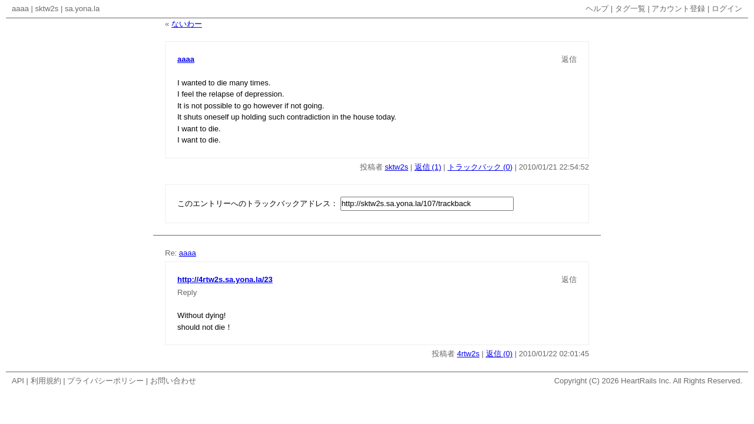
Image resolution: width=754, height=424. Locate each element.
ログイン (727, 8)
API (18, 380)
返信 (569, 59)
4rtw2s (468, 353)
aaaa (20, 8)
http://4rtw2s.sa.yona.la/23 (225, 279)
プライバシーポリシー (105, 380)
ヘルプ (597, 8)
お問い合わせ (173, 380)
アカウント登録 (678, 8)
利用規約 (46, 380)
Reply (187, 292)
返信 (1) (428, 167)
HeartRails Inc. (646, 380)
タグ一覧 (630, 8)
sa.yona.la (82, 8)
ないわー (186, 23)
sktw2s (47, 8)
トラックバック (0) (480, 167)
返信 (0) (499, 353)
